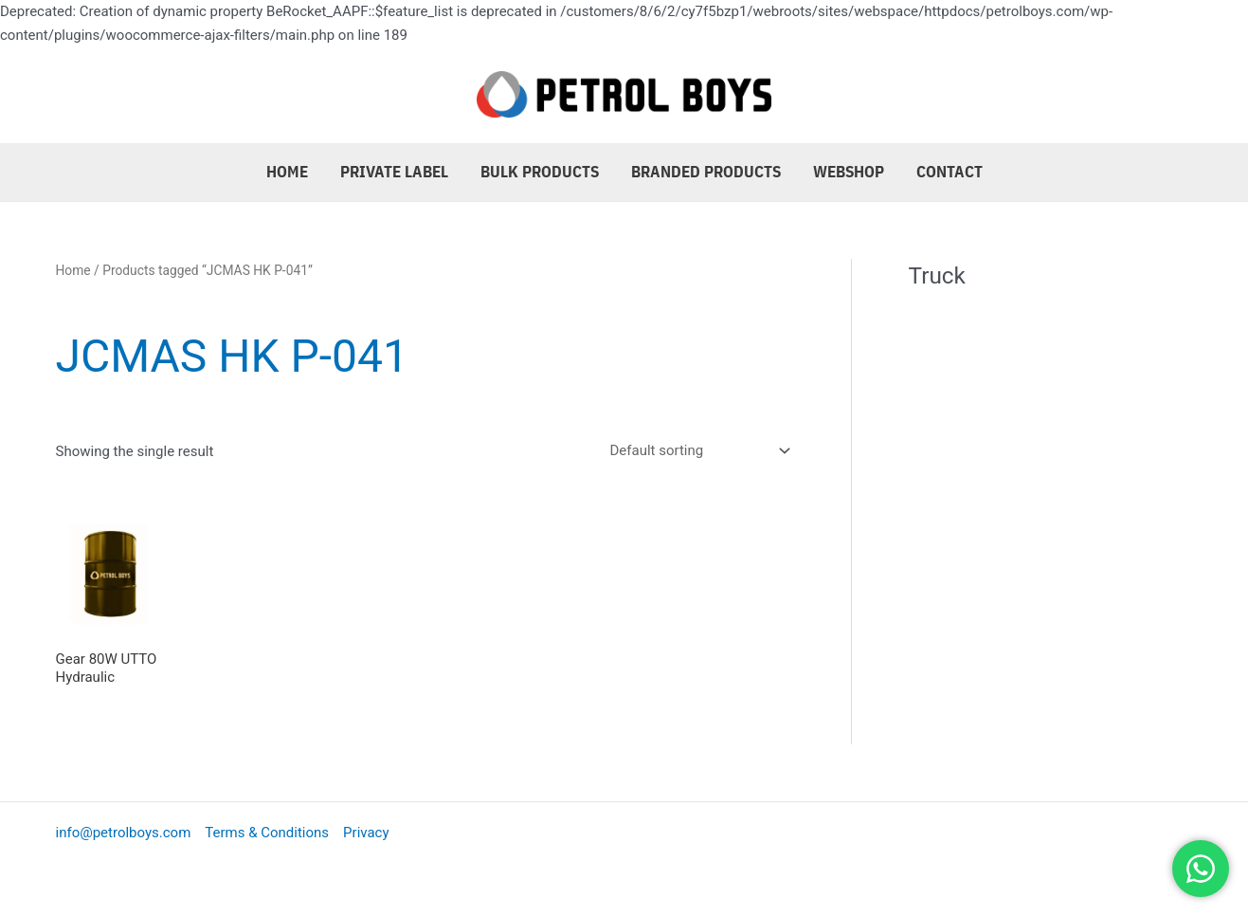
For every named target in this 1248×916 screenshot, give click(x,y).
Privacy (366, 832)
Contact (949, 171)
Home (287, 171)
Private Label (394, 171)
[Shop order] (696, 450)
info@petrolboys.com (123, 832)
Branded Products (706, 171)
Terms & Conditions (267, 832)
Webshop (848, 171)
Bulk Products (539, 171)
